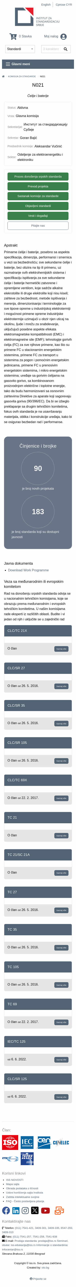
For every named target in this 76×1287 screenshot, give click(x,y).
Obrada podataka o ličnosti (22, 1188)
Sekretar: (13, 137)
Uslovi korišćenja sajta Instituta (24, 1192)
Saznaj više (61, 649)
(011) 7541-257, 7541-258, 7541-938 (35, 1236)
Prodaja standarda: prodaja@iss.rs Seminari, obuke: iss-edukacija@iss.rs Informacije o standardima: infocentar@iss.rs (35, 1245)
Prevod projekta (38, 186)
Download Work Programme (28, 570)
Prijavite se (39, 1278)
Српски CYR (64, 4)
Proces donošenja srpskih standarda (38, 176)
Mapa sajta (12, 1184)
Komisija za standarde (22, 76)
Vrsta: (11, 116)
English (46, 4)
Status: (11, 107)
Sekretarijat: (15, 126)
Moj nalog (55, 36)
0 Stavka (21, 36)
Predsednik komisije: (20, 146)
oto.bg (45, 1267)
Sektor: (11, 157)
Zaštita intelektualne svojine (22, 1197)
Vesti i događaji (38, 215)
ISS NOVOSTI (14, 1179)
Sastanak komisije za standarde (38, 196)
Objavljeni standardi (38, 206)
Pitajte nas (38, 225)
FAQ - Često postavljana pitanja (25, 1201)
